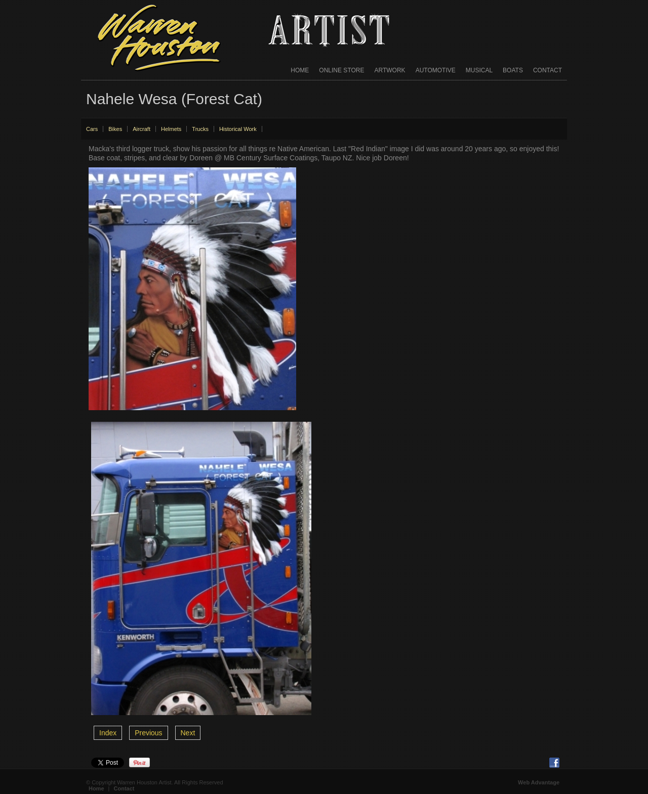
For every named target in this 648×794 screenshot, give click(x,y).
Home (300, 70)
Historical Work (238, 129)
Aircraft (141, 129)
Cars (92, 129)
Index (107, 733)
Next (188, 733)
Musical (479, 70)
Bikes (115, 129)
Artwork (390, 70)
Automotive (436, 70)
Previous (148, 733)
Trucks (200, 129)
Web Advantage (538, 782)
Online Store (341, 70)
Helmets (171, 129)
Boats (513, 70)
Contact (547, 70)
